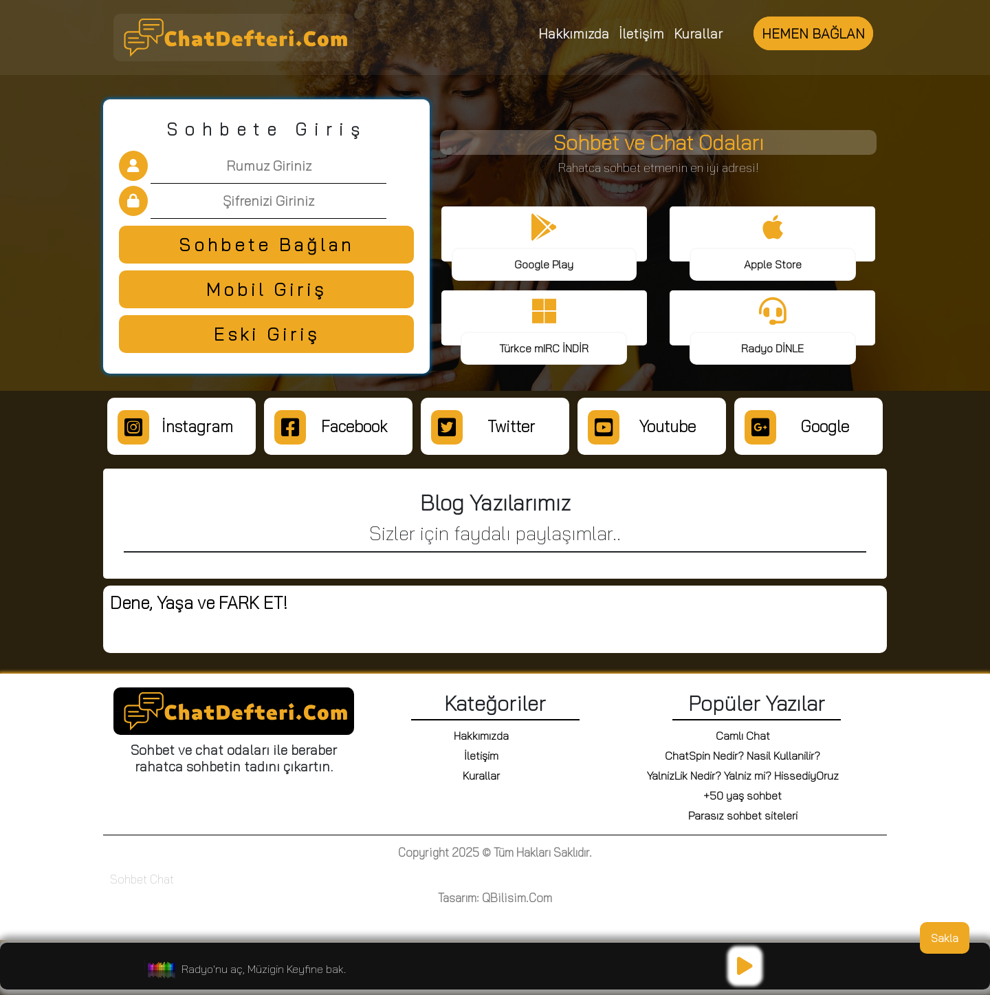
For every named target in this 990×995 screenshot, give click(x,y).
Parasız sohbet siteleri (743, 815)
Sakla (944, 938)
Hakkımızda (573, 33)
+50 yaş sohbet (742, 795)
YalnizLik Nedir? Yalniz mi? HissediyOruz (743, 775)
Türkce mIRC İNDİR (543, 348)
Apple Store (773, 264)
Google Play (543, 264)
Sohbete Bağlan (266, 244)
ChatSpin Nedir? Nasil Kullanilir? (742, 755)
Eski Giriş (267, 334)
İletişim (641, 33)
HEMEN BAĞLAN (813, 33)
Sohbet (128, 879)
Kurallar (698, 33)
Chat (162, 879)
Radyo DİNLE (772, 348)
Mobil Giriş (266, 289)
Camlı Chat (743, 735)
